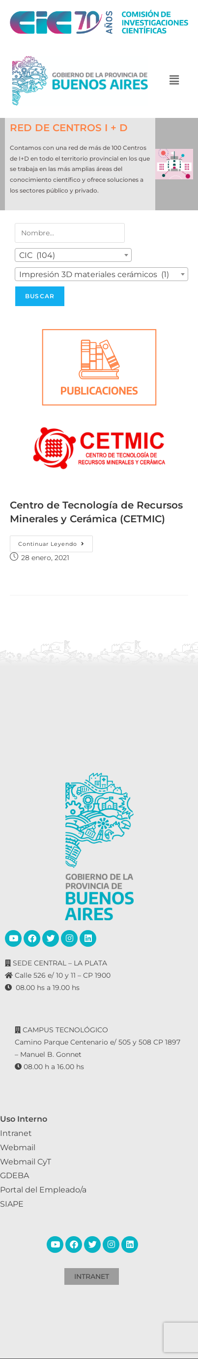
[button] (174, 81)
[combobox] (73, 255)
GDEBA (14, 1175)
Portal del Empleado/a (43, 1189)
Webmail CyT (25, 1161)
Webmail (17, 1147)
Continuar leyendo (55, 541)
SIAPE (12, 1204)
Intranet (16, 1133)
